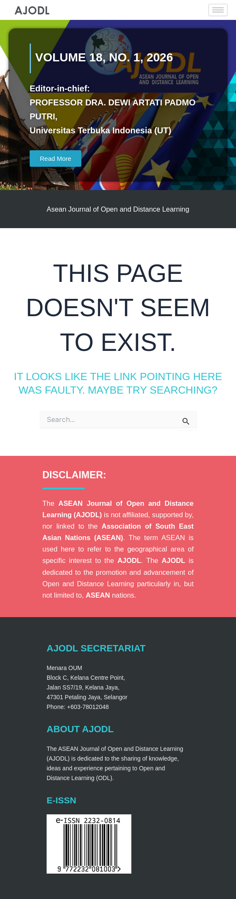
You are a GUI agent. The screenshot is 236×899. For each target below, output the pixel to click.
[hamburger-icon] (218, 10)
